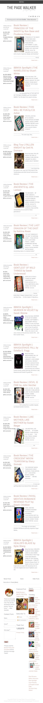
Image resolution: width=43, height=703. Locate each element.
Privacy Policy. (20, 632)
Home (21, 579)
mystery (6, 38)
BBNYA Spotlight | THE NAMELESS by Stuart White (26, 70)
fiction (8, 194)
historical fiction (7, 356)
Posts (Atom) (14, 582)
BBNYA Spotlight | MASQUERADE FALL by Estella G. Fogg (26, 347)
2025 (6, 151)
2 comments (8, 280)
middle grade (6, 319)
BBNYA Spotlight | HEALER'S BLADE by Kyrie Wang (24, 543)
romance (5, 237)
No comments (8, 41)
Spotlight (10, 77)
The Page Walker (21, 699)
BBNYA (9, 74)
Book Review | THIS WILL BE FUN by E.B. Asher (24, 110)
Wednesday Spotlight (8, 81)
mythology (5, 278)
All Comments (21, 620)
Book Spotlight (33, 680)
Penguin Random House (9, 196)
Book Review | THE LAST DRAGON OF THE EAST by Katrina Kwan (27, 228)
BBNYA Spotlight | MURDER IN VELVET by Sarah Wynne (26, 310)
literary (8, 392)
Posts (19, 617)
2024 (6, 32)
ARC (9, 32)
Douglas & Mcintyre (8, 37)
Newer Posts (7, 579)
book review (6, 33)
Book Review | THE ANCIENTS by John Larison (24, 187)
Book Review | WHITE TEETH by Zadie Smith (21, 594)
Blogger (33, 699)
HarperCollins (6, 119)
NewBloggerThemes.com (32, 701)
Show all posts (31, 19)
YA (9, 278)
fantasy (5, 77)
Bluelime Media (13, 701)
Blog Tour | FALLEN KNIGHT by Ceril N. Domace (24, 147)
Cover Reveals (33, 682)
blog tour (5, 76)
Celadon (9, 390)
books (4, 35)
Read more (35, 60)
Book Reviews (32, 676)
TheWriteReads (7, 79)
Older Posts (36, 579)
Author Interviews (33, 678)
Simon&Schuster (7, 238)
